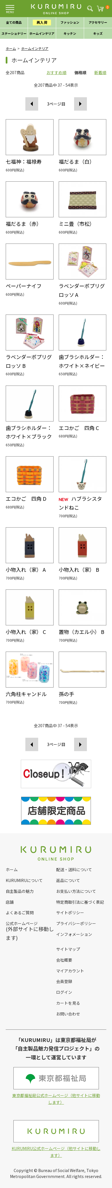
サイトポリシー (70, 912)
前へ (31, 104)
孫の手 (66, 694)
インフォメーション (74, 934)
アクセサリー (98, 22)
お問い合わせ (68, 1014)
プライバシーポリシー (76, 923)
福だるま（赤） (24, 223)
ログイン (64, 992)
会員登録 (64, 981)
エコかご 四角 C (79, 427)
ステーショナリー (14, 33)
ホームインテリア (41, 33)
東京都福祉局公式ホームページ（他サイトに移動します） (56, 1086)
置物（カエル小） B (81, 631)
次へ (80, 104)
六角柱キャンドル (26, 694)
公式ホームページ (22, 923)
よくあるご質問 (20, 912)
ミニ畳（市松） (77, 223)
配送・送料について (74, 869)
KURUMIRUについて (24, 880)
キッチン (70, 33)
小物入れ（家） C (26, 631)
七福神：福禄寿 (24, 161)
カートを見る (68, 1003)
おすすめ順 (56, 72)
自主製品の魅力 (20, 891)
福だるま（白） (77, 161)
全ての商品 (14, 22)
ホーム (11, 48)
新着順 (100, 72)
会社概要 (64, 960)
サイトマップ (68, 949)
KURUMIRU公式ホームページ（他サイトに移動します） (56, 1139)
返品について (68, 880)
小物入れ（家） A (26, 569)
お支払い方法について (76, 891)
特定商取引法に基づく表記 (80, 902)
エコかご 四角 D (26, 498)
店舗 (10, 902)
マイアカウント (70, 971)
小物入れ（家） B (79, 569)
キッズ (98, 33)
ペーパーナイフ (24, 285)
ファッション (69, 22)
